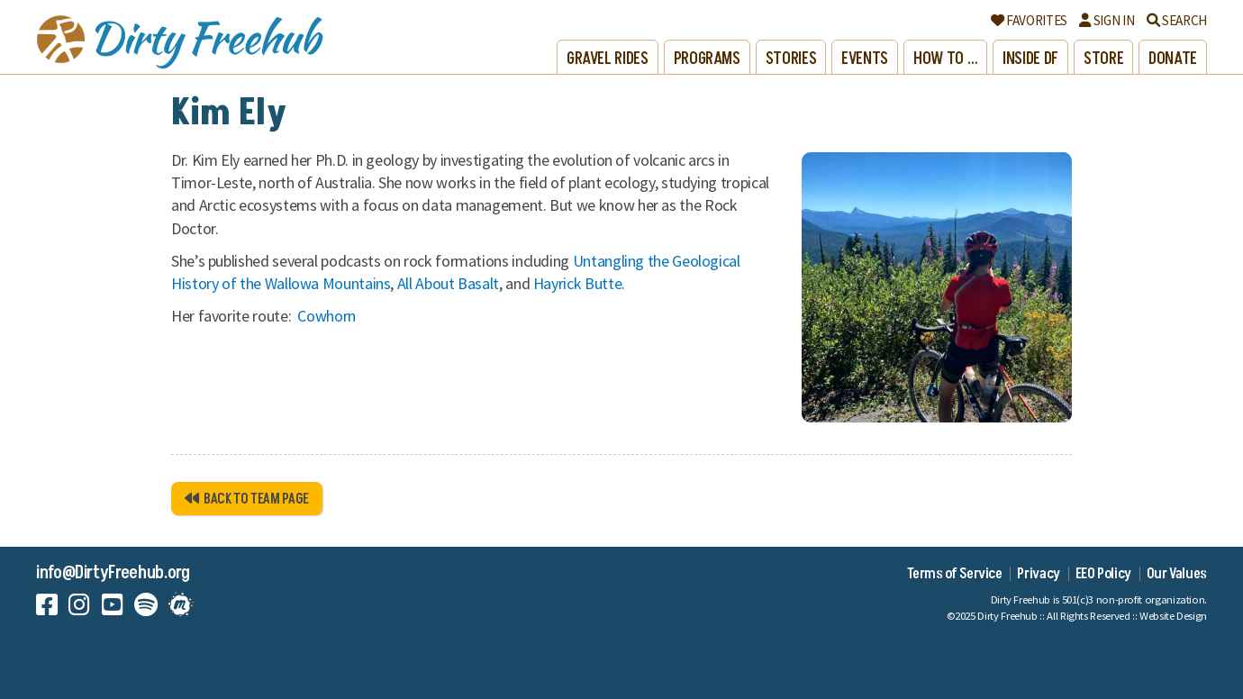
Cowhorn (327, 315)
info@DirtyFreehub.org (112, 573)
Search (1177, 20)
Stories (791, 59)
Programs (707, 59)
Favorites (1029, 20)
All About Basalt (448, 283)
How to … (945, 59)
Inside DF (1030, 59)
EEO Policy (1103, 574)
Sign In (1106, 20)
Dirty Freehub (1007, 615)
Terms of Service (955, 574)
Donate (1172, 59)
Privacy (1038, 574)
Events (864, 59)
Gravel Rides (608, 59)
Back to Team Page (247, 499)
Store (1103, 59)
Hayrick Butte (577, 283)
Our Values (1177, 574)
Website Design (1173, 615)
